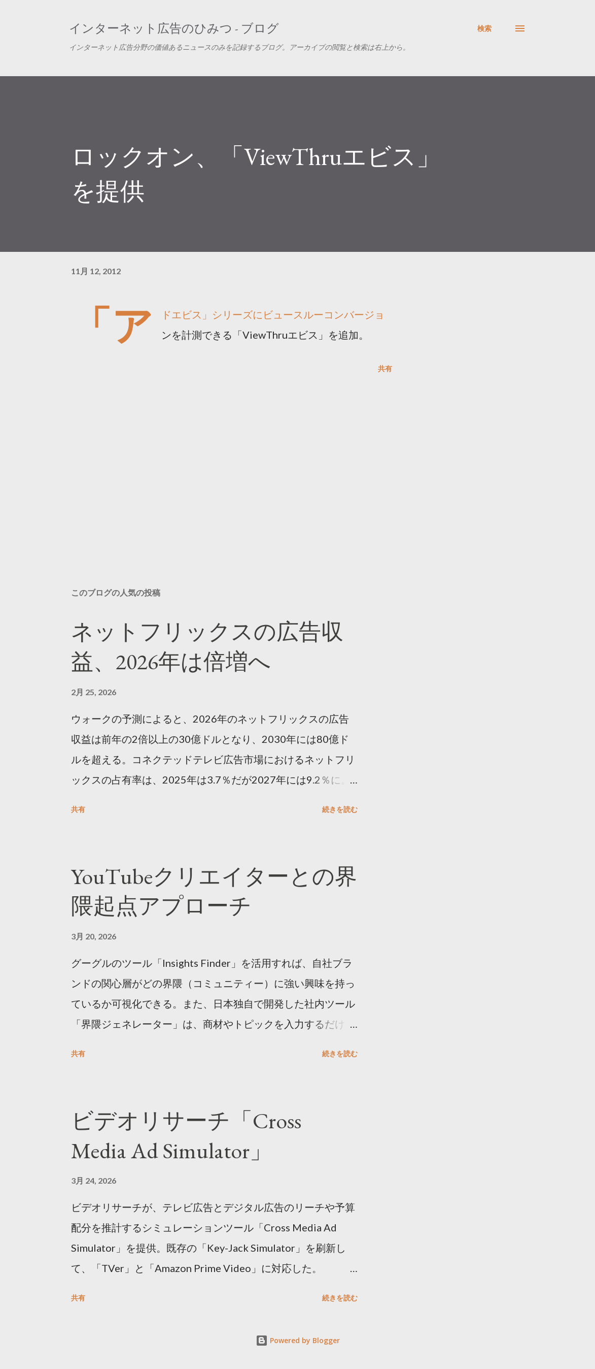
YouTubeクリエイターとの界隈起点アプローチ (214, 891)
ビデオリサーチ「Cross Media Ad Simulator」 (186, 1135)
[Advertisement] (231, 461)
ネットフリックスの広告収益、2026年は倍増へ (207, 646)
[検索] (484, 28)
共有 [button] (385, 368)
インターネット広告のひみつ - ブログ (174, 28)
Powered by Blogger (298, 1340)
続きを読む (340, 809)
